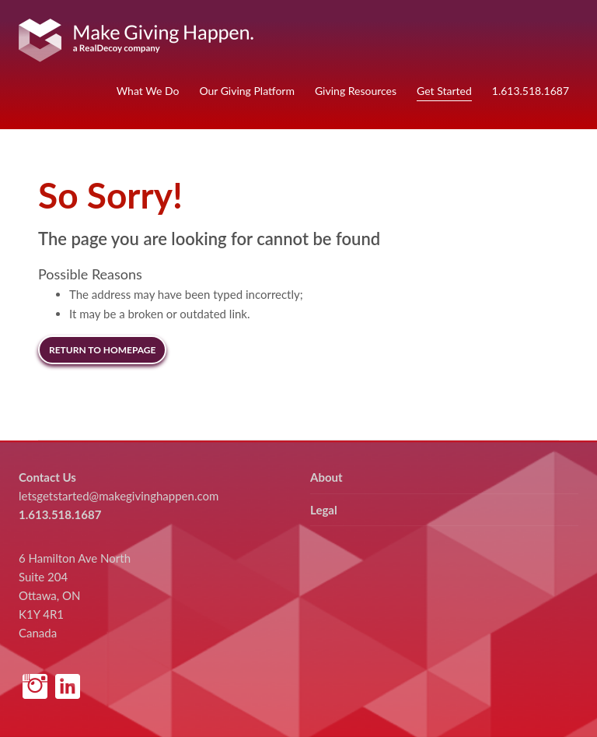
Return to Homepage (102, 350)
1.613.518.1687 (530, 90)
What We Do (148, 90)
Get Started (444, 90)
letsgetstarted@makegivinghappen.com (118, 496)
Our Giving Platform (247, 90)
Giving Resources (355, 90)
